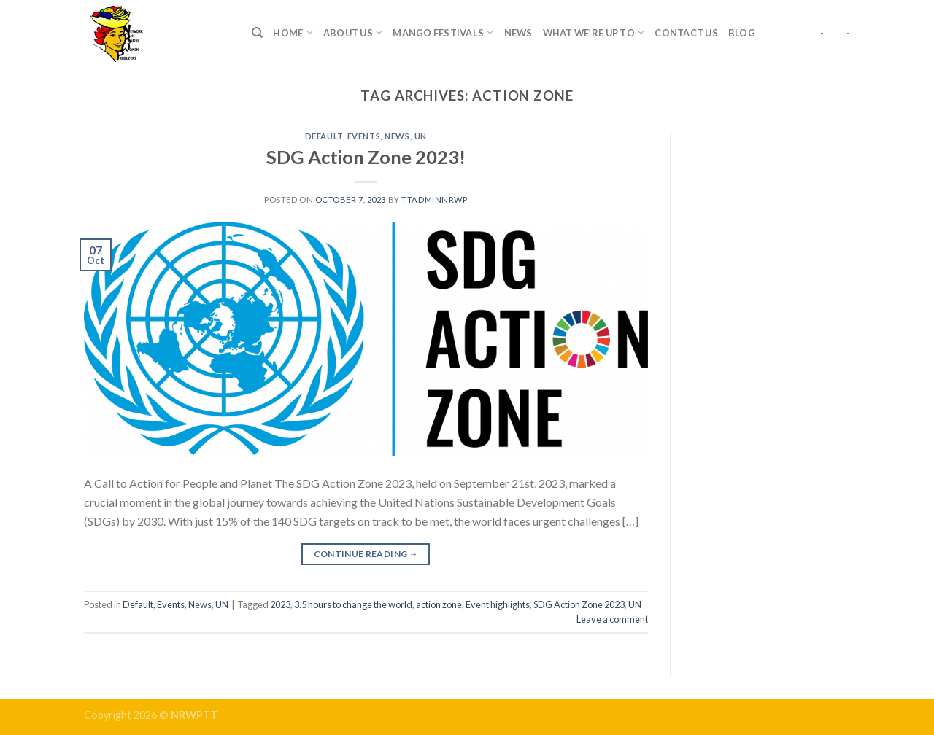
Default (324, 136)
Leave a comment (612, 619)
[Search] (257, 33)
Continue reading (366, 554)
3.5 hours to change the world (353, 604)
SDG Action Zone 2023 (579, 604)
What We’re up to (594, 32)
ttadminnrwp (434, 199)
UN (420, 136)
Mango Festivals (443, 32)
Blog (741, 33)
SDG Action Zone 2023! (366, 157)
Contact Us (686, 33)
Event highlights (498, 604)
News (518, 33)
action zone (439, 604)
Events (363, 136)
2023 (280, 604)
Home (292, 32)
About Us (353, 32)
